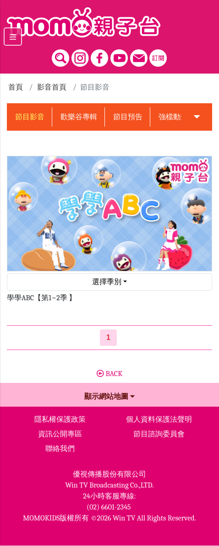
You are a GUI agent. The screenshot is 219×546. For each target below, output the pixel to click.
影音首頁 (51, 87)
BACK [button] (109, 374)
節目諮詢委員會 (159, 434)
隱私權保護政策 (60, 419)
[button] (196, 117)
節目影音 (29, 117)
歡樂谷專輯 (78, 117)
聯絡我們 (60, 449)
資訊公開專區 (60, 434)
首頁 (15, 87)
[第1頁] (108, 337)
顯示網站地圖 (109, 396)
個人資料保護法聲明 (159, 419)
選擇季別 (106, 282)
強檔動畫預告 (181, 117)
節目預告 (127, 117)
